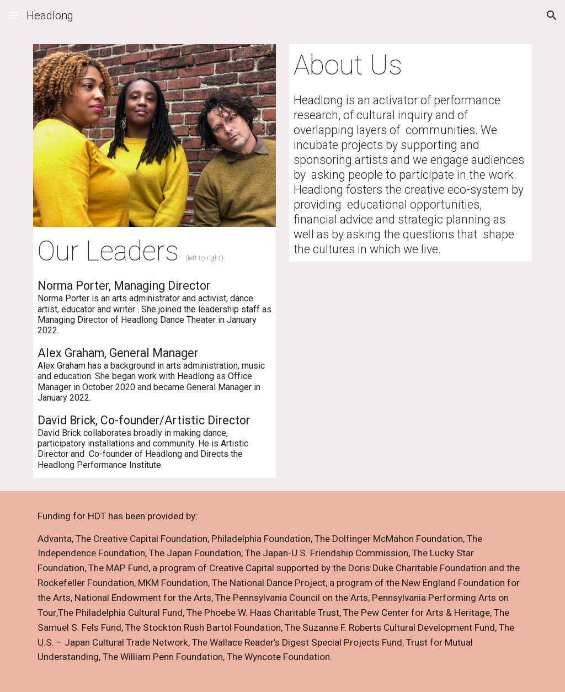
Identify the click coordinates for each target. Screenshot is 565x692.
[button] (13, 15)
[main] (154, 352)
